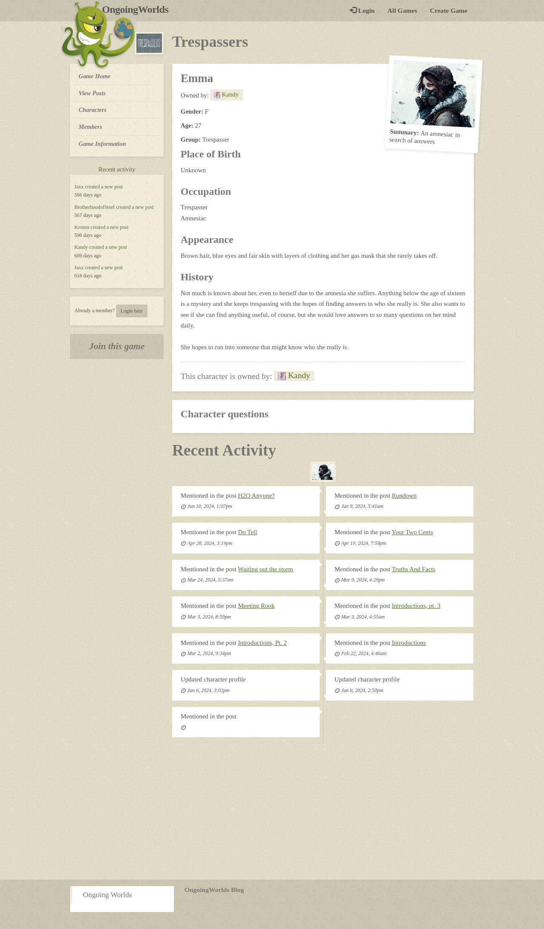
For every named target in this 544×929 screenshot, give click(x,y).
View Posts (92, 93)
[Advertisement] (272, 811)
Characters (92, 109)
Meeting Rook (256, 605)
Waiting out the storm (265, 569)
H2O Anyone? (256, 495)
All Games (402, 10)
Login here (132, 311)
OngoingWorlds (138, 9)
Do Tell (247, 532)
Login (362, 10)
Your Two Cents (412, 532)
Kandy (81, 247)
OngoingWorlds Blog (214, 889)
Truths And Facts (414, 569)
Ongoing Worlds (107, 894)
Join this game (117, 346)
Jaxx (79, 187)
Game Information (102, 143)
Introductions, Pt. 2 (262, 642)
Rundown (404, 495)
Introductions (409, 642)
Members (90, 126)
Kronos (81, 227)
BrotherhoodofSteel (94, 207)
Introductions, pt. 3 (416, 605)
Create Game (449, 10)
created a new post (104, 187)
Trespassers (210, 41)
